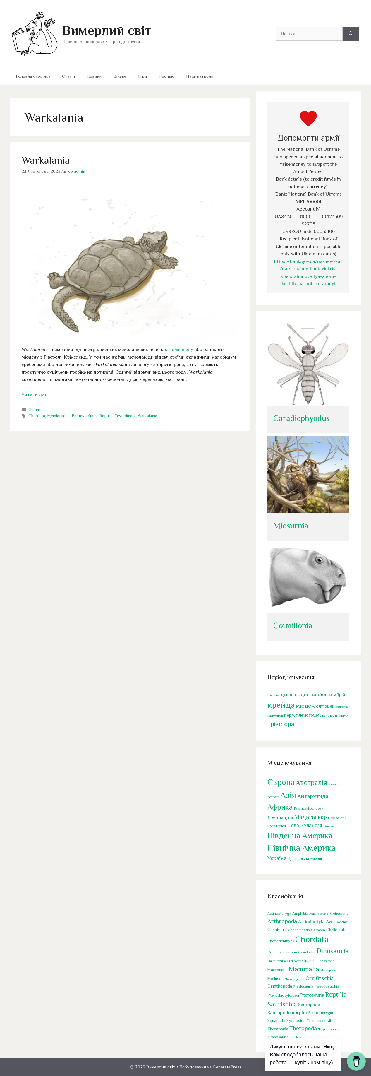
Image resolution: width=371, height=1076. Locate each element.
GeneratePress (227, 1066)
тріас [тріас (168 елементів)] (274, 724)
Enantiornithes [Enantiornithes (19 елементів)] (277, 960)
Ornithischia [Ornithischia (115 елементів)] (319, 978)
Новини (94, 75)
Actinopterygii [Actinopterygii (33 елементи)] (279, 913)
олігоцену (182, 349)
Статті (68, 75)
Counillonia (292, 625)
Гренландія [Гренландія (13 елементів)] (280, 817)
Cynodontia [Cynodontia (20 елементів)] (306, 952)
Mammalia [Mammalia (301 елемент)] (304, 969)
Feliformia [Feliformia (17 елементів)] (296, 960)
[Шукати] (351, 34)
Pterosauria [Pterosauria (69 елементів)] (312, 995)
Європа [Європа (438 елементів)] (281, 782)
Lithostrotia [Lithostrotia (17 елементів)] (326, 960)
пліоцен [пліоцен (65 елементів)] (329, 715)
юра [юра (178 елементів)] (288, 724)
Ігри (142, 75)
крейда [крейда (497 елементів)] (281, 705)
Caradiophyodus (301, 418)
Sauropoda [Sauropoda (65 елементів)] (309, 1004)
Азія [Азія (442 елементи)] (288, 795)
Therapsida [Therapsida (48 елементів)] (277, 1029)
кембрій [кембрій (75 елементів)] (337, 694)
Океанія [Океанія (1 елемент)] (329, 826)
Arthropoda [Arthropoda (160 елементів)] (282, 921)
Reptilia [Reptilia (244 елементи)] (336, 994)
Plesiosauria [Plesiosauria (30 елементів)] (303, 986)
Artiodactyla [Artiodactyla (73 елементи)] (311, 921)
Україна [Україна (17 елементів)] (276, 858)
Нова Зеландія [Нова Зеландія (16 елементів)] (304, 825)
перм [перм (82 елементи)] (289, 715)
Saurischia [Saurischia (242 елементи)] (282, 1004)
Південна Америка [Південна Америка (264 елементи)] (299, 835)
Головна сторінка (33, 75)
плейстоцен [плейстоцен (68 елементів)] (308, 715)
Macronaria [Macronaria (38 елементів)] (277, 969)
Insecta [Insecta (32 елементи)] (310, 960)
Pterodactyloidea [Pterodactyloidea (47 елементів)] (283, 995)
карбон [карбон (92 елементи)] (319, 694)
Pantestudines (84, 415)
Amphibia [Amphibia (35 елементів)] (300, 913)
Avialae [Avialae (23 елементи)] (342, 922)
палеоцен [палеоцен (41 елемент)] (275, 716)
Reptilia (106, 415)
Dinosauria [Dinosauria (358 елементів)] (332, 951)
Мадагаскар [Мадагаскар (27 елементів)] (310, 817)
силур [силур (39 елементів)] (343, 716)
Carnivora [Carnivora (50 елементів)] (277, 929)
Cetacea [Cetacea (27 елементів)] (318, 930)
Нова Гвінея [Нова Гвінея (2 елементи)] (276, 826)
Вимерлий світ (106, 30)
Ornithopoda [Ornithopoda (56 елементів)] (279, 985)
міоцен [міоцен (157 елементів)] (305, 705)
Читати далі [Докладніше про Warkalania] (35, 394)
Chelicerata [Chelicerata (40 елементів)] (336, 929)
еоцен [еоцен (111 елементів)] (302, 694)
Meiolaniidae (58, 415)
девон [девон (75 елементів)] (287, 694)
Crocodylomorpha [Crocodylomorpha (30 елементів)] (282, 952)
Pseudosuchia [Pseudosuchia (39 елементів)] (327, 986)
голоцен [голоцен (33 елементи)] (273, 695)
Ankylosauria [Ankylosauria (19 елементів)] (318, 913)
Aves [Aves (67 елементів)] (331, 921)
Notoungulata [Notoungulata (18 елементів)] (294, 979)
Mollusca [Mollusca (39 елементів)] (275, 978)
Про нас (166, 75)
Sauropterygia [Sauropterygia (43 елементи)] (320, 1012)
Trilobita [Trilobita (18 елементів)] (295, 1037)
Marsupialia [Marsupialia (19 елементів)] (328, 970)
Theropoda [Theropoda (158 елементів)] (303, 1028)
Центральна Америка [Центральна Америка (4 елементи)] (306, 859)
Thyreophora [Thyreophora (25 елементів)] (328, 1029)
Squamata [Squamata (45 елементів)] (276, 1020)
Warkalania (46, 160)
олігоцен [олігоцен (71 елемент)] (325, 706)
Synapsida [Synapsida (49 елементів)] (295, 1020)
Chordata (36, 415)
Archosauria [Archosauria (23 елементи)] (338, 913)
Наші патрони (199, 75)
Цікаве (119, 75)
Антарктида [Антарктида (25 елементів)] (312, 796)
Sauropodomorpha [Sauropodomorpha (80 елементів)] (287, 1012)
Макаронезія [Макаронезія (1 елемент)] (337, 818)
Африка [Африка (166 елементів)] (280, 807)
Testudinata (125, 415)
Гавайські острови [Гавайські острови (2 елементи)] (309, 808)
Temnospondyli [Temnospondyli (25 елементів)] (319, 1021)
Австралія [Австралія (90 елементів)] (311, 782)
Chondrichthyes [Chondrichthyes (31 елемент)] (280, 941)
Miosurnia (290, 525)
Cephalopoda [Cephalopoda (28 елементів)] (299, 930)
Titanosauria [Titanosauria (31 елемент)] (277, 1037)
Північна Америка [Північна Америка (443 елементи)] (301, 848)
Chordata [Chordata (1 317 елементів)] (312, 939)
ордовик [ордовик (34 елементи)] (342, 707)
